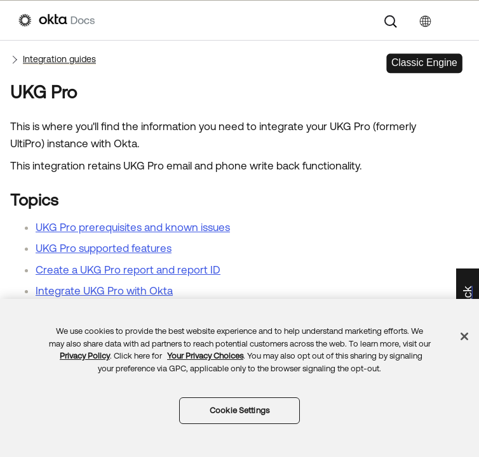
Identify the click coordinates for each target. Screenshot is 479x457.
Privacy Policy (85, 356)
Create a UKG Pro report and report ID (128, 269)
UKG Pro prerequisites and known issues (133, 227)
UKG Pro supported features (104, 248)
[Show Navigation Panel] (454, 20)
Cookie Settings (239, 410)
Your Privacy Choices (205, 356)
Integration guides (59, 59)
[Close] (464, 336)
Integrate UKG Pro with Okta (104, 290)
